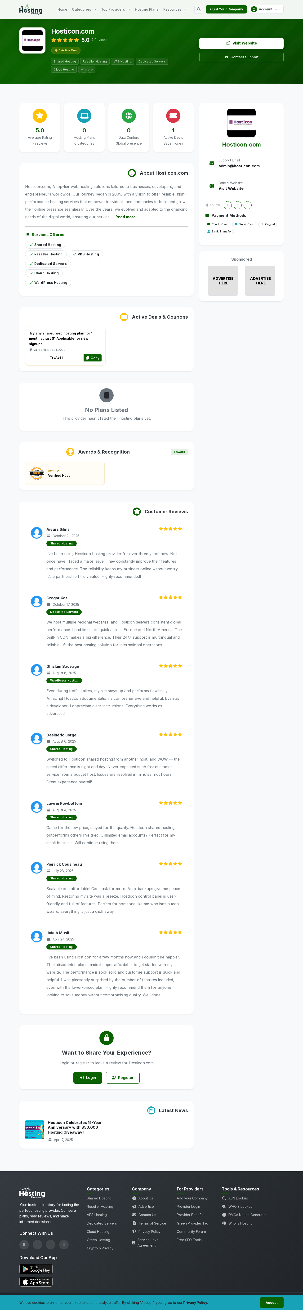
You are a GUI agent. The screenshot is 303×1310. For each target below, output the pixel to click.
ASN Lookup (235, 1198)
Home (62, 9)
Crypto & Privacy (100, 1248)
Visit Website (241, 43)
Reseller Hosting (100, 1207)
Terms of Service (149, 1223)
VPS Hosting (97, 1215)
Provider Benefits (191, 1215)
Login (87, 1077)
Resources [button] (172, 9)
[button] (266, 9)
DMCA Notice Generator (244, 1215)
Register (123, 1077)
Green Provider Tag (192, 1223)
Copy (93, 358)
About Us (142, 1198)
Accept (272, 1303)
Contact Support (241, 57)
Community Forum (191, 1232)
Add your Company (192, 1198)
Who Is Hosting (237, 1223)
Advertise (143, 1207)
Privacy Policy (146, 1232)
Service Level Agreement (145, 1242)
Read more (126, 216)
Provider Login (188, 1207)
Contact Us (144, 1215)
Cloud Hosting (98, 1232)
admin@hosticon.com (239, 166)
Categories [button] (81, 9)
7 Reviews (99, 40)
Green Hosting (98, 1240)
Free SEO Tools (189, 1240)
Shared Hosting (99, 1198)
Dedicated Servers (102, 1223)
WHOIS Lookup (237, 1207)
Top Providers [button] (113, 9)
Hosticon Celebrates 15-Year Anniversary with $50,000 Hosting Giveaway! (75, 1127)
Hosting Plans (147, 9)
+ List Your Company (226, 9)
